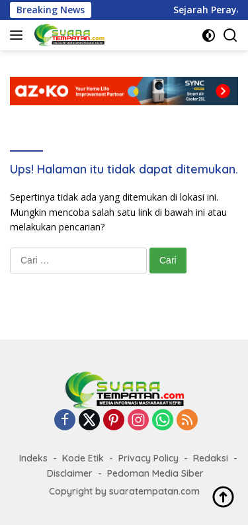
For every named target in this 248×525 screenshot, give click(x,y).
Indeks (33, 458)
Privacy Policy (148, 458)
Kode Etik (83, 458)
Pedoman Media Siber (155, 473)
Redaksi (210, 458)
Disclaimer (70, 473)
